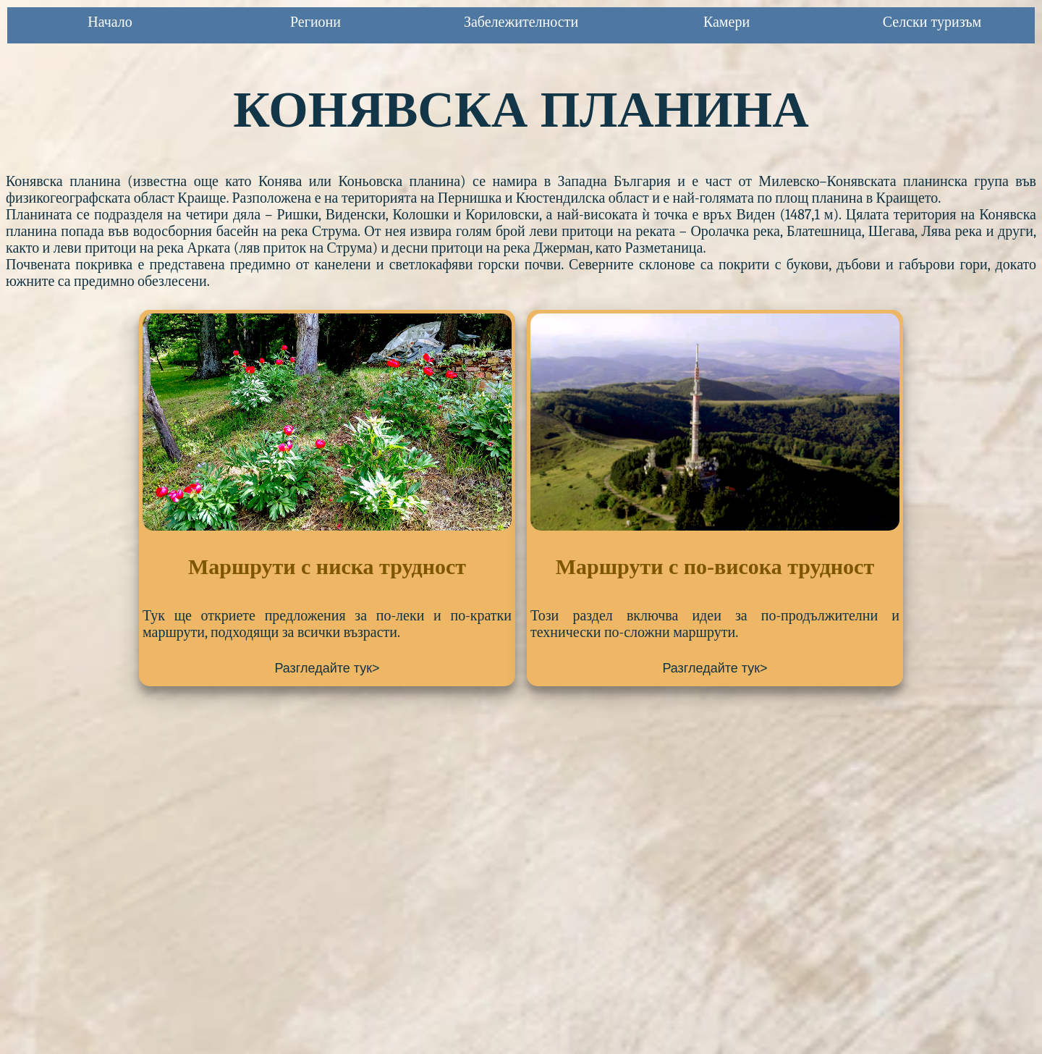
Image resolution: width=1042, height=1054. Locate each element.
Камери (726, 22)
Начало (110, 22)
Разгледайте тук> (326, 668)
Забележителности (521, 22)
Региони (315, 22)
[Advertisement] (440, 808)
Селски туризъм (932, 22)
